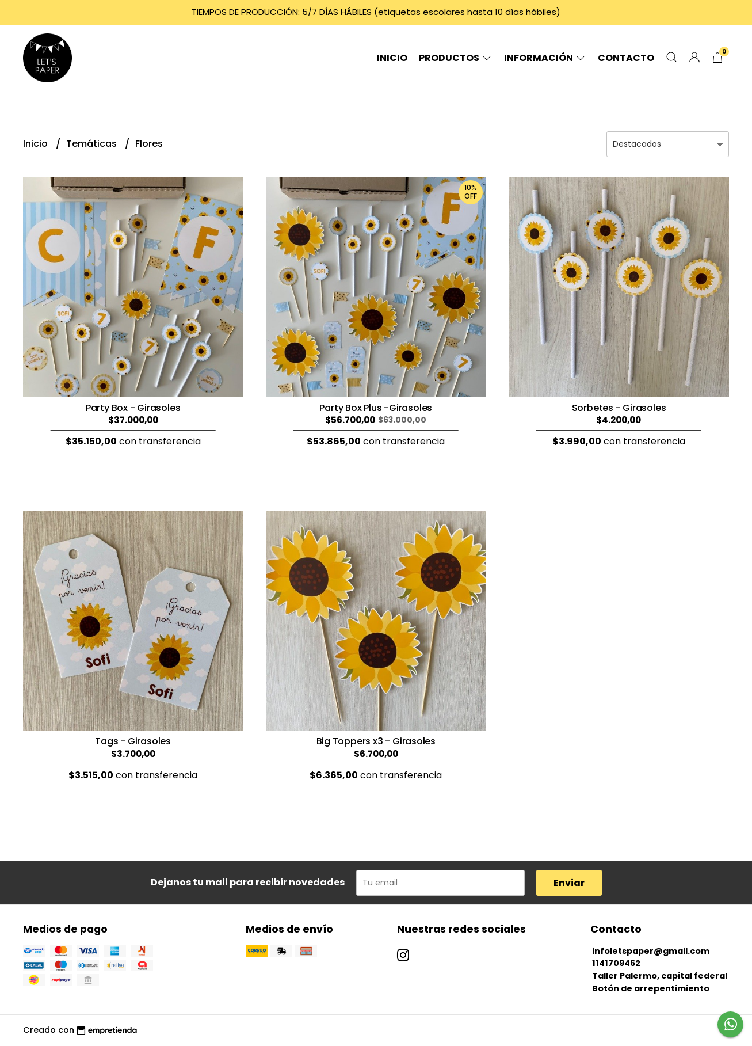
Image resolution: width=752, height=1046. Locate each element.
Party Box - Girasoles (133, 407)
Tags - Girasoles (133, 741)
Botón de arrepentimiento (650, 988)
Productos (456, 57)
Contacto (626, 57)
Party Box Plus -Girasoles (375, 407)
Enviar (569, 882)
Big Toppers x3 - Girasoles (376, 741)
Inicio (392, 57)
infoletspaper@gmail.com (650, 951)
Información (545, 57)
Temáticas (92, 143)
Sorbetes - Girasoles (619, 407)
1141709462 (616, 963)
